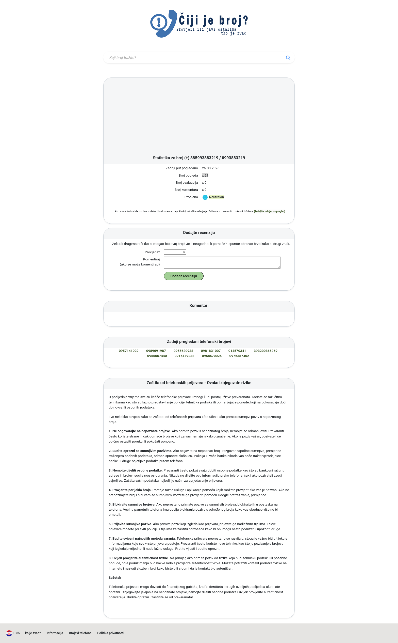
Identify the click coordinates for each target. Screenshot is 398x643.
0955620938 (183, 351)
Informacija (55, 633)
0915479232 (184, 356)
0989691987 (156, 351)
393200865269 (265, 351)
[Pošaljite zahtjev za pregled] (269, 211)
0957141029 (129, 351)
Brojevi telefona (80, 633)
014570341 (237, 351)
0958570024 (212, 356)
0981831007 (211, 351)
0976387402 (239, 356)
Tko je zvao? (32, 633)
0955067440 (157, 356)
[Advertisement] (199, 117)
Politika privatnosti (110, 633)
